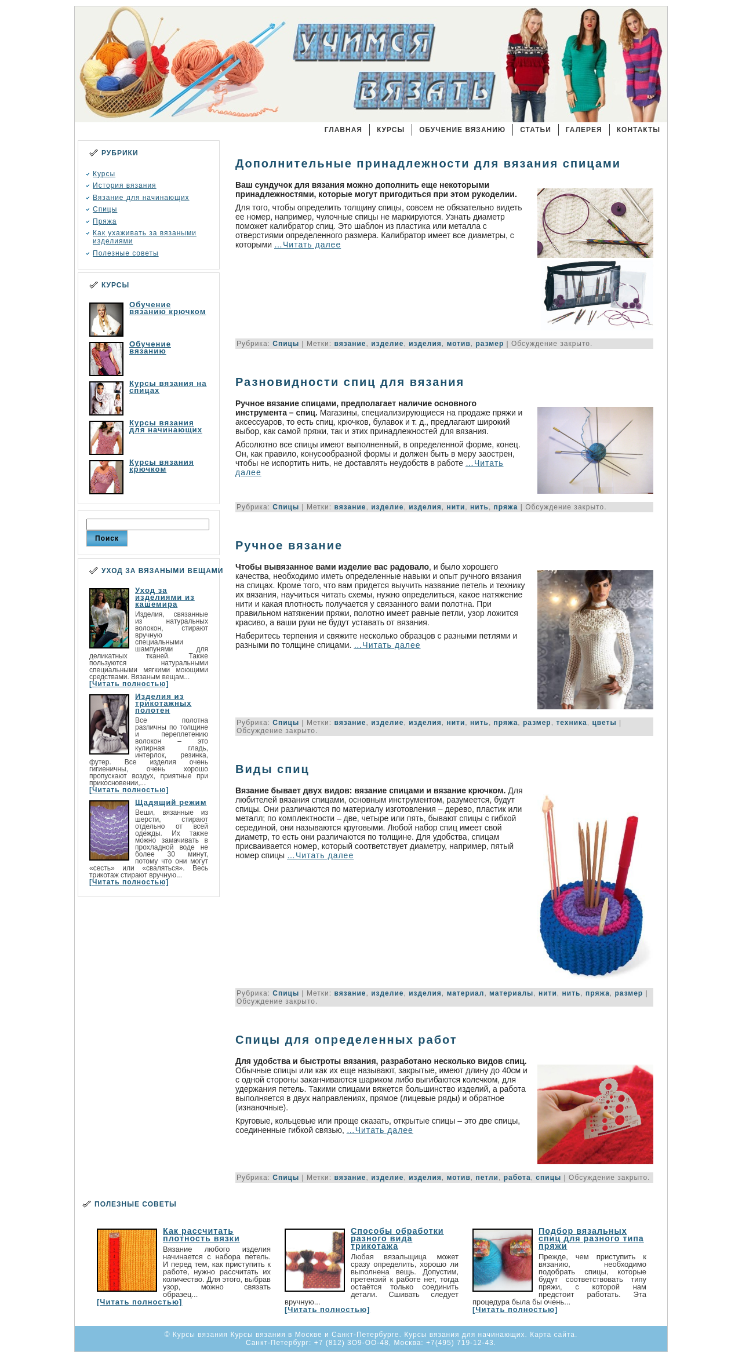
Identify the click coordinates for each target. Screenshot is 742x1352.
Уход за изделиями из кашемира (165, 597)
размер (490, 344)
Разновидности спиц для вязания (349, 382)
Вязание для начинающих (141, 198)
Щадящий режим (170, 802)
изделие (387, 344)
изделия (425, 344)
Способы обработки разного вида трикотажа (397, 1238)
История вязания (125, 185)
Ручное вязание (289, 545)
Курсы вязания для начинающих (165, 426)
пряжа (506, 507)
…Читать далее (307, 244)
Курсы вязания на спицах (168, 387)
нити (455, 507)
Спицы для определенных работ (346, 1039)
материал (465, 993)
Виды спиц (272, 769)
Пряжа (105, 221)
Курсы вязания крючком (161, 465)
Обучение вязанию (150, 347)
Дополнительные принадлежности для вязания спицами (428, 163)
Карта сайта (552, 1335)
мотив (458, 344)
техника (571, 723)
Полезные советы (126, 253)
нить (479, 507)
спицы (548, 1178)
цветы (604, 723)
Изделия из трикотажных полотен (163, 703)
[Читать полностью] (129, 684)
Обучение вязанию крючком (167, 308)
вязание (350, 344)
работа (517, 1178)
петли (487, 1178)
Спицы (105, 209)
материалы (511, 993)
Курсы (104, 174)
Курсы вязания (332, 66)
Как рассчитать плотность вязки (201, 1234)
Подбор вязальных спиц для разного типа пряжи (591, 1238)
